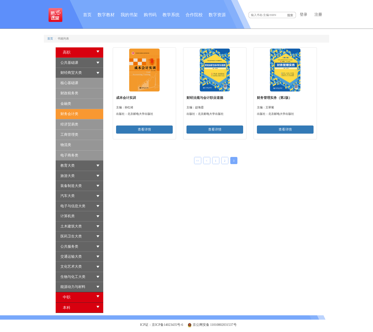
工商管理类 (69, 134)
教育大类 (67, 165)
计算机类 (67, 216)
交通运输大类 (71, 256)
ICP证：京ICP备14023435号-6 (161, 325)
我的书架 (129, 14)
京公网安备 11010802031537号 (211, 325)
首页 (87, 14)
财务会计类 (69, 114)
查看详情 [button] (144, 129)
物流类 (65, 145)
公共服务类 (69, 246)
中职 (81, 297)
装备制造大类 (71, 186)
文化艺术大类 (71, 266)
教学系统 (171, 14)
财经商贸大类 (71, 73)
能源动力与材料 (72, 287)
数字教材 (106, 14)
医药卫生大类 (71, 236)
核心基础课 (69, 83)
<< (197, 160)
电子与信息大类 (72, 206)
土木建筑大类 (71, 226)
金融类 (65, 104)
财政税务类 (69, 93)
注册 (318, 14)
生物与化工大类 (72, 277)
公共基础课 (69, 63)
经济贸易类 (69, 124)
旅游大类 (67, 176)
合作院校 (194, 14)
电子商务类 (69, 155)
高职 (81, 52)
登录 (303, 14)
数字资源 (217, 14)
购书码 (150, 14)
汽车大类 (67, 196)
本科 (81, 307)
